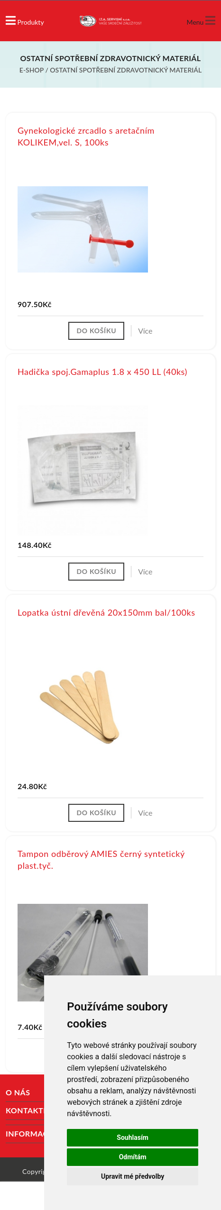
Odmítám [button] (133, 1157)
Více (145, 330)
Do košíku (96, 331)
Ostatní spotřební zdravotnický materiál (126, 70)
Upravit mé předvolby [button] (132, 1176)
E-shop (31, 70)
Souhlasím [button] (132, 1137)
